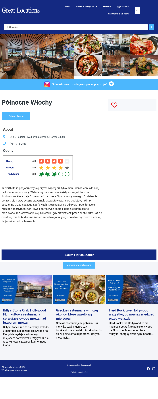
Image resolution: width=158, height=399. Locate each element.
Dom (67, 6)
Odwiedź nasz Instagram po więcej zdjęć (79, 84)
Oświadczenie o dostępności (79, 365)
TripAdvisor (12, 174)
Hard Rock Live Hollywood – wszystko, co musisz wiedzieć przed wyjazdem (131, 314)
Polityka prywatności (79, 372)
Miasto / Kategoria (86, 6)
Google (10, 167)
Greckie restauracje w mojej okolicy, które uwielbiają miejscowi (77, 314)
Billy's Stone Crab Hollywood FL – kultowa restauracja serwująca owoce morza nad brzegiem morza (24, 316)
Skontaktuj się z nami (118, 13)
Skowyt (10, 161)
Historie (107, 6)
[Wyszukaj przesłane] (151, 27)
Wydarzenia (123, 6)
